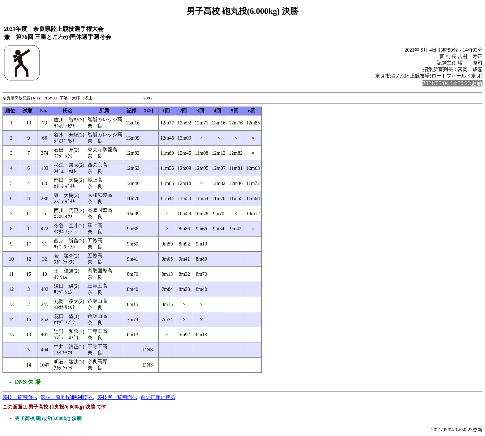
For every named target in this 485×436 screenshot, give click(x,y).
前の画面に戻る (158, 397)
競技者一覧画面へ (117, 397)
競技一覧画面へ (19, 397)
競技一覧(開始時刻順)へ (67, 397)
